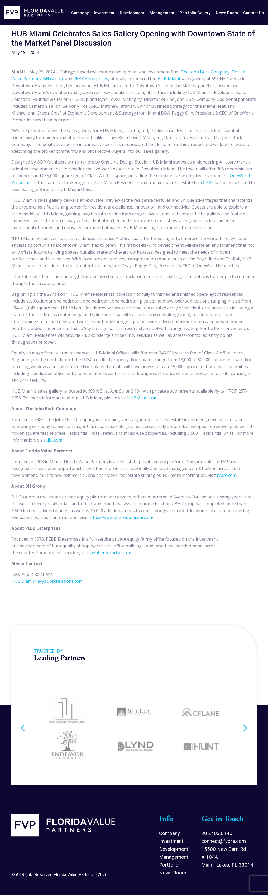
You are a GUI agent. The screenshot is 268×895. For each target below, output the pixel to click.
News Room (172, 873)
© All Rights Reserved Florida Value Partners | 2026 (59, 874)
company (80, 13)
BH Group (53, 79)
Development (173, 849)
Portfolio (168, 865)
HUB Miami (168, 79)
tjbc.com (54, 440)
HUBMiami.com (142, 398)
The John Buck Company (205, 72)
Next (245, 729)
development (132, 13)
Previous (23, 729)
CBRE (208, 182)
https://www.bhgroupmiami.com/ (121, 517)
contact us (253, 13)
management (162, 13)
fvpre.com (226, 475)
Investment (171, 841)
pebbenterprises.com (111, 553)
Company (169, 833)
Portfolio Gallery (195, 13)
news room (227, 13)
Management (173, 857)
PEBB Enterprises (90, 79)
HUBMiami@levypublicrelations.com (47, 581)
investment (104, 13)
